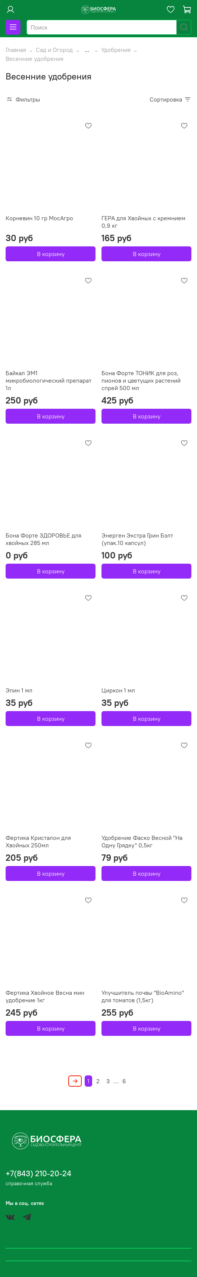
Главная (16, 49)
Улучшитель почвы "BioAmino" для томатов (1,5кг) (142, 996)
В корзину (51, 254)
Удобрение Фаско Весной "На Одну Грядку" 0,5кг (141, 841)
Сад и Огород (54, 49)
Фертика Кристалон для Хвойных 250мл (38, 841)
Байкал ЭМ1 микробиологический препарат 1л (48, 380)
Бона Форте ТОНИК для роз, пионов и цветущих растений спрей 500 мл (141, 380)
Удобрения (116, 49)
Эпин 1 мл (19, 690)
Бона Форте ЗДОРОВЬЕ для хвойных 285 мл (43, 539)
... (87, 49)
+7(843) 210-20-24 (38, 1173)
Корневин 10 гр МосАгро (39, 218)
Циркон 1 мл (118, 690)
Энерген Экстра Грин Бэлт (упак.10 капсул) (137, 539)
